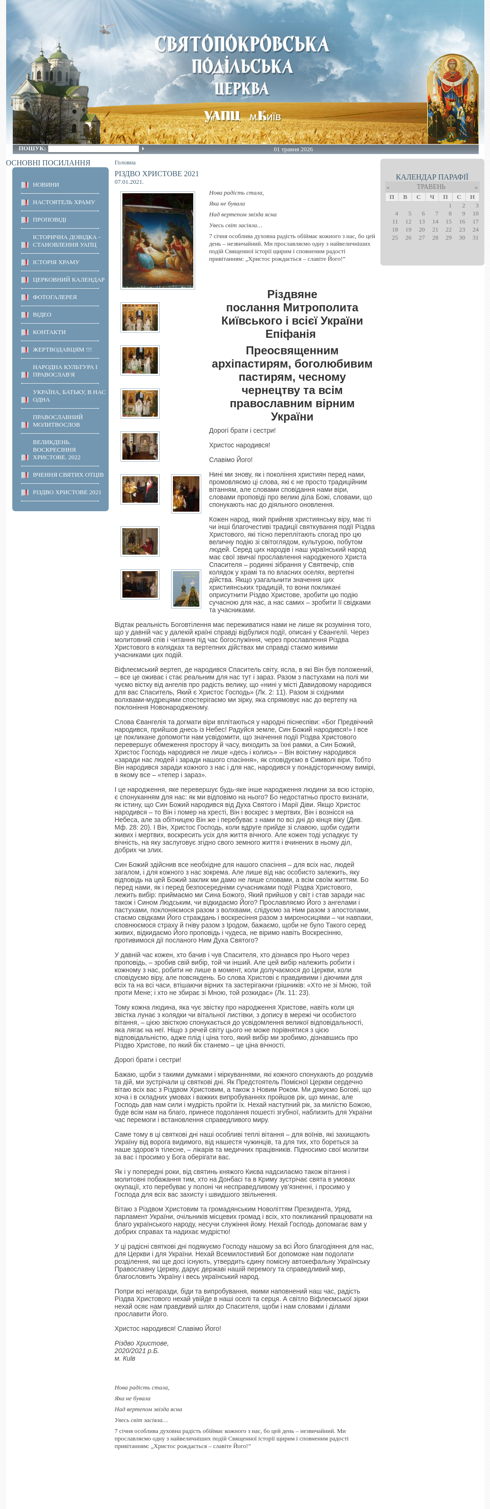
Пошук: (33, 148)
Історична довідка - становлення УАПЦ (67, 240)
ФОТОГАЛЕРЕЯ (55, 296)
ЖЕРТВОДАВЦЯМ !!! (62, 349)
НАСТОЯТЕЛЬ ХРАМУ (64, 202)
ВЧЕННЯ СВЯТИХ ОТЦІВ (68, 474)
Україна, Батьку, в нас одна (69, 395)
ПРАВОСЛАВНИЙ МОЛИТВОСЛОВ (58, 420)
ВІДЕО (42, 314)
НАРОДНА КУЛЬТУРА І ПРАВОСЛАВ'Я (65, 370)
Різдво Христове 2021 (67, 492)
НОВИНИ (46, 184)
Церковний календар (69, 279)
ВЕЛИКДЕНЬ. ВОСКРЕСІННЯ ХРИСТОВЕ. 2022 (57, 449)
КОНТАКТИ (49, 331)
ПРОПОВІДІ (50, 219)
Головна (125, 162)
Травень (431, 186)
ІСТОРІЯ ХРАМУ (56, 262)
